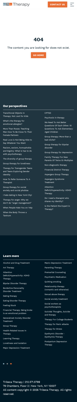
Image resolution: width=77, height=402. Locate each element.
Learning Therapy (11, 338)
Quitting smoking (53, 281)
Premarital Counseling (55, 272)
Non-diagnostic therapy (56, 165)
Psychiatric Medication (55, 277)
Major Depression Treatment (16, 347)
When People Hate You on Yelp (17, 207)
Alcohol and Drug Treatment (16, 262)
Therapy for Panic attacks (57, 324)
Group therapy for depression (59, 152)
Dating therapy (10, 296)
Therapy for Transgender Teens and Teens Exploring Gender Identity (17, 171)
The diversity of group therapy (17, 158)
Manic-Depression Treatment (58, 262)
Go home (38, 55)
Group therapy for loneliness (16, 163)
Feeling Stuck (9, 305)
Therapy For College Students (59, 319)
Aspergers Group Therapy (57, 174)
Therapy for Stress (53, 328)
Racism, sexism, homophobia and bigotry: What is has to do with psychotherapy (17, 150)
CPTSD (48, 113)
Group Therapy (10, 325)
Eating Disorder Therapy (14, 300)
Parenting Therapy (53, 267)
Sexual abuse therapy (55, 294)
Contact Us (57, 4)
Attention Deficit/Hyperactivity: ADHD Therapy (58, 190)
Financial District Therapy (57, 169)
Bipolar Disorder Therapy (15, 283)
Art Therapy (8, 267)
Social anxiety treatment (56, 299)
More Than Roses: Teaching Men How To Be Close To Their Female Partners (17, 131)
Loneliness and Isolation (14, 343)
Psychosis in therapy (54, 117)
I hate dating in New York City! (17, 195)
